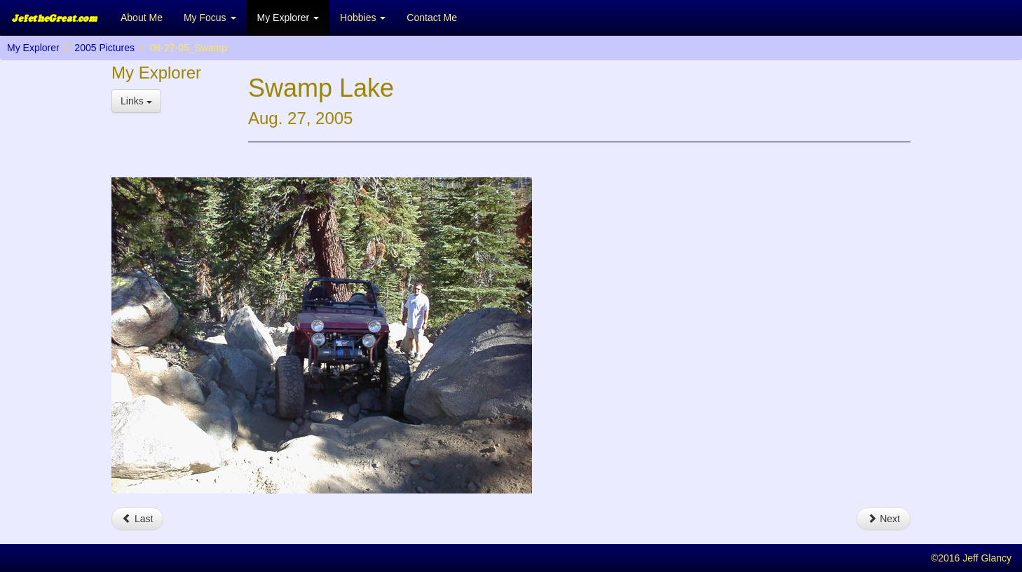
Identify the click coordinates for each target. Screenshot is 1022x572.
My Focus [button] (210, 17)
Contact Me (432, 17)
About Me (142, 17)
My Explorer (33, 47)
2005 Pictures (104, 47)
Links (136, 101)
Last (137, 518)
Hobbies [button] (363, 17)
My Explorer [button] (288, 17)
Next (883, 518)
